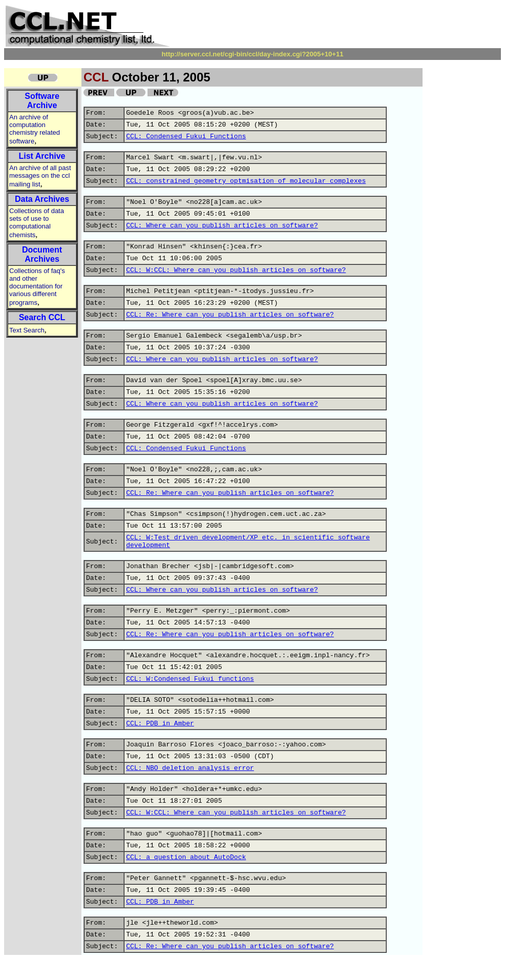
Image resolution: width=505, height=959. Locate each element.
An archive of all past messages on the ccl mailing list (40, 176)
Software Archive (42, 101)
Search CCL (42, 317)
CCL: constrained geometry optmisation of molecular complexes (246, 181)
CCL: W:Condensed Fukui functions (190, 679)
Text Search (27, 330)
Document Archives (42, 254)
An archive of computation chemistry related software (34, 129)
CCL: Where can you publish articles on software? (222, 226)
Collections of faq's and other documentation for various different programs (37, 286)
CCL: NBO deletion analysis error (190, 768)
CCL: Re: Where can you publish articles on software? (230, 315)
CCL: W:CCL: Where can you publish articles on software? (236, 270)
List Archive (42, 156)
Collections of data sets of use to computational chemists (36, 223)
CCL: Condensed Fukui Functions (186, 136)
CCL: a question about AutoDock (186, 857)
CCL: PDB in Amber (160, 723)
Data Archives (42, 199)
